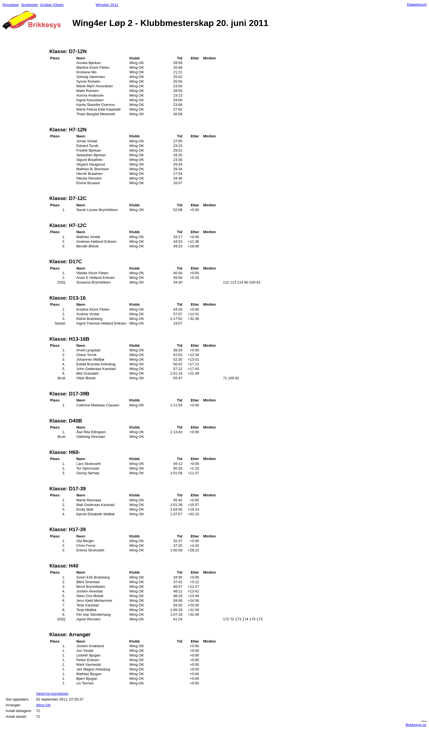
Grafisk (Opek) (52, 5)
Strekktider (29, 5)
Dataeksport (417, 4)
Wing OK (43, 705)
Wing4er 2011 (106, 5)
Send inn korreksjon (52, 694)
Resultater (10, 5)
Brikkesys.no (415, 725)
